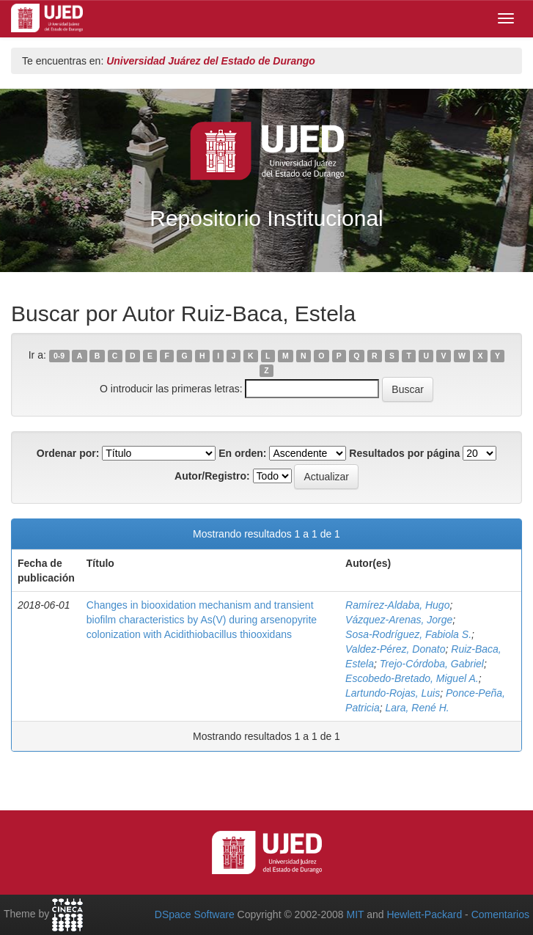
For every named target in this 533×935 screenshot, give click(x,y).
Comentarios (500, 914)
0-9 (59, 355)
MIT (355, 914)
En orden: (242, 453)
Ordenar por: (68, 453)
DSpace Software (195, 914)
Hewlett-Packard (424, 914)
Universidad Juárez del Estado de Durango (210, 61)
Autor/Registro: (212, 476)
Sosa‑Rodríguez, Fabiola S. (408, 634)
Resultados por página (404, 453)
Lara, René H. (417, 708)
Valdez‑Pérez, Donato (395, 649)
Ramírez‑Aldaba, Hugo (397, 605)
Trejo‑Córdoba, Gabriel (432, 664)
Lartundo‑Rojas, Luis (392, 693)
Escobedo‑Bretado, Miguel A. (412, 678)
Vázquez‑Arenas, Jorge (398, 620)
